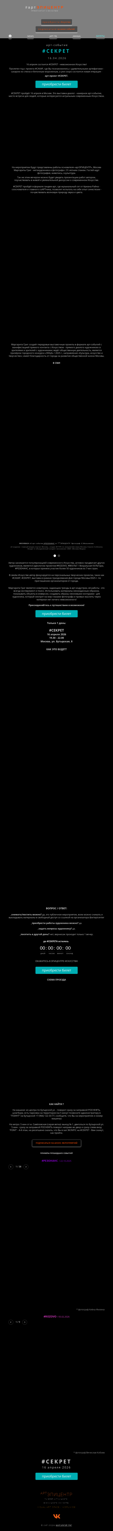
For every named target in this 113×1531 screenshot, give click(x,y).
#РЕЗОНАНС (49, 543)
